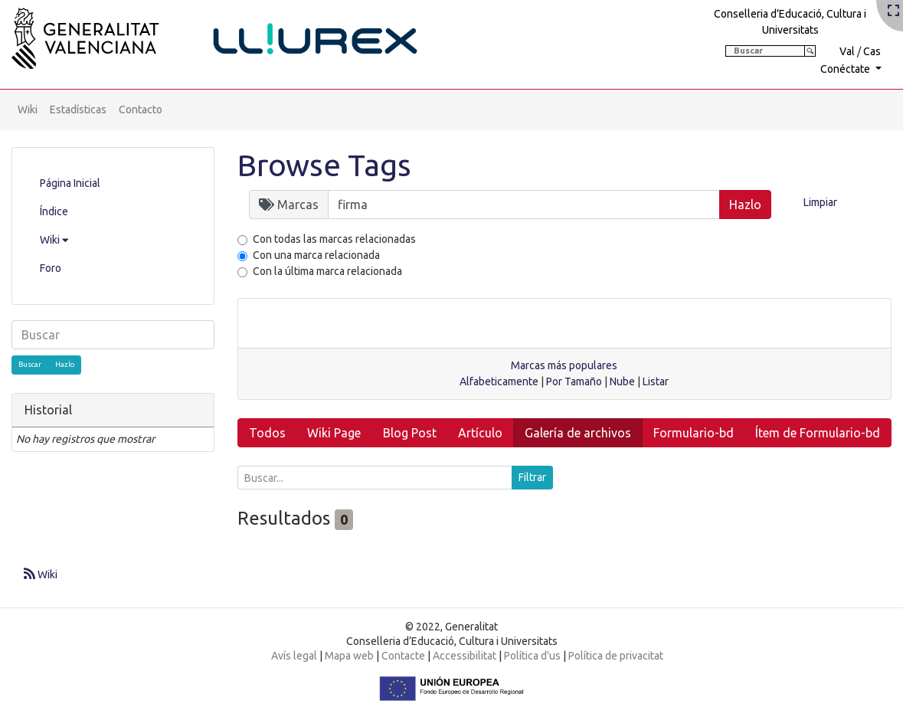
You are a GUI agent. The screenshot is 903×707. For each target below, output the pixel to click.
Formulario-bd (693, 433)
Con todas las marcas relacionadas (334, 239)
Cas (872, 51)
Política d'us (532, 656)
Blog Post (410, 433)
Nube (622, 381)
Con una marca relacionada (316, 255)
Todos (267, 433)
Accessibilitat (464, 656)
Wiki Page (334, 433)
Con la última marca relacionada (327, 271)
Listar (656, 381)
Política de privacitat (615, 656)
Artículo (480, 433)
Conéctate (846, 69)
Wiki (28, 109)
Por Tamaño (574, 381)
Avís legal (294, 656)
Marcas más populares (564, 365)
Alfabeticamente (499, 381)
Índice (54, 211)
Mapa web (349, 656)
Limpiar (820, 202)
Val (847, 51)
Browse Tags (324, 165)
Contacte (403, 656)
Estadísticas (78, 109)
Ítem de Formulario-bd (817, 433)
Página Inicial (70, 183)
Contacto (140, 109)
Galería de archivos (578, 433)
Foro (50, 268)
